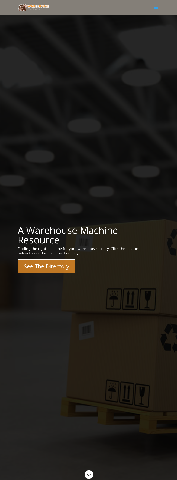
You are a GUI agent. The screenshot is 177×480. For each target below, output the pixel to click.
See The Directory (46, 266)
